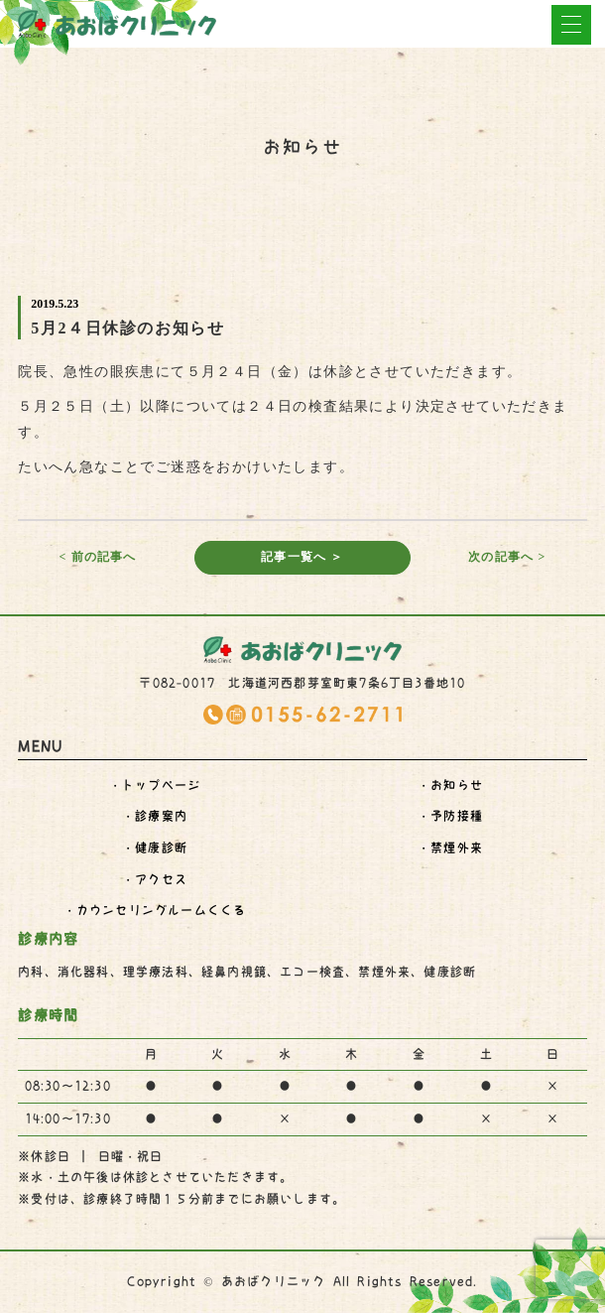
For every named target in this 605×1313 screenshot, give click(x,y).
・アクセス (154, 879)
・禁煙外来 (450, 847)
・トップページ (154, 785)
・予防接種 (450, 816)
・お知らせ (450, 785)
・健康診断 (154, 847)
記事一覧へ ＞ (302, 557)
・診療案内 (154, 816)
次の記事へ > (506, 557)
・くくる (155, 910)
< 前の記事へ (97, 557)
